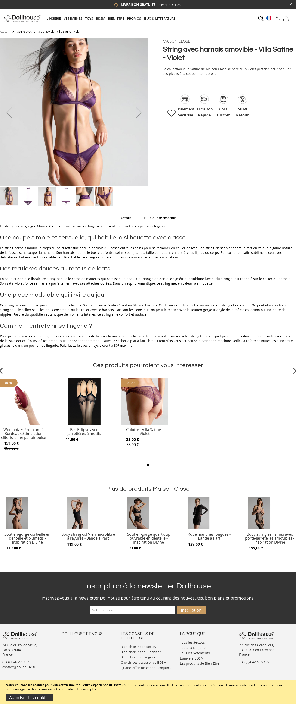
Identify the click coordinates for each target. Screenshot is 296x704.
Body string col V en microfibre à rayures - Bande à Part (88, 536)
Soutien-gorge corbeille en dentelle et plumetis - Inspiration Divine (27, 538)
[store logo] (22, 18)
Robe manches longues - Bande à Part (209, 536)
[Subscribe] (191, 610)
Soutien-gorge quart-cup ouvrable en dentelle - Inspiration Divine (148, 538)
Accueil (4, 31)
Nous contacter (73, 642)
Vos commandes (74, 656)
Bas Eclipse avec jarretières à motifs (84, 432)
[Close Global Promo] (290, 4)
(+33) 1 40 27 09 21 (16, 662)
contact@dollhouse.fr (18, 667)
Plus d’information (160, 217)
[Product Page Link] (23, 423)
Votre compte (72, 646)
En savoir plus (86, 689)
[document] (148, 692)
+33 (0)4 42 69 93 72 (254, 662)
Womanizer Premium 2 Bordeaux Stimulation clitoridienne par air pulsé (23, 434)
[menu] (112, 18)
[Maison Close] (176, 41)
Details (126, 217)
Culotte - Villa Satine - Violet (144, 432)
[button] (9, 112)
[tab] (112, 18)
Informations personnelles (82, 651)
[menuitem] (55, 18)
